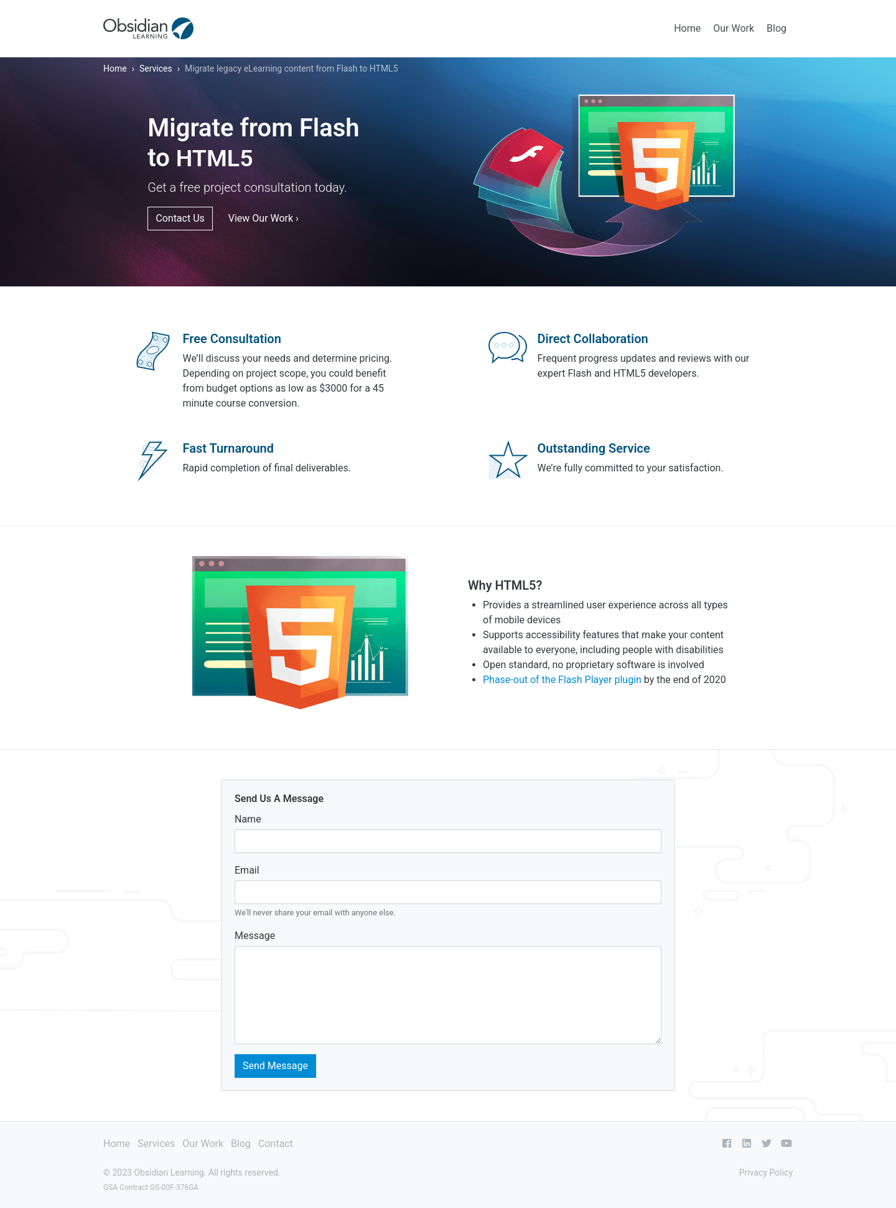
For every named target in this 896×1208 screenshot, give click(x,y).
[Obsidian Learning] (148, 28)
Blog (776, 28)
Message (255, 935)
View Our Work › (263, 218)
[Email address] (448, 892)
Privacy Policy (766, 1172)
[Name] (448, 841)
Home (687, 28)
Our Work (733, 28)
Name (248, 819)
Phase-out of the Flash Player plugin (562, 680)
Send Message (275, 1066)
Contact (275, 1143)
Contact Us (180, 218)
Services (155, 68)
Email (247, 870)
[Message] (448, 995)
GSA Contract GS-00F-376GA (150, 1187)
